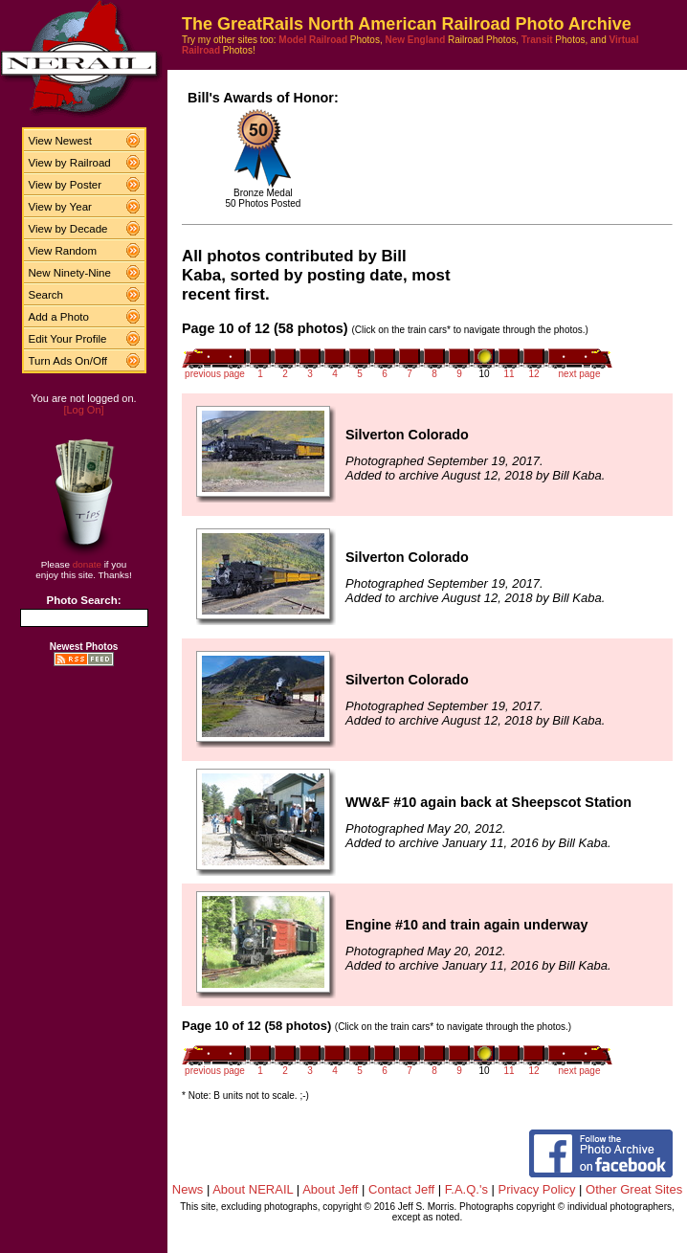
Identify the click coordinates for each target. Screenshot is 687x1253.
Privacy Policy (537, 1189)
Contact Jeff (401, 1189)
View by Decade (68, 229)
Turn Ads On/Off (68, 361)
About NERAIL (252, 1189)
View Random (63, 251)
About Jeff (330, 1189)
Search (46, 295)
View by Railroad (70, 162)
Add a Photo (59, 317)
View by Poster (65, 184)
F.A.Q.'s (466, 1189)
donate (87, 564)
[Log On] (83, 409)
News (188, 1189)
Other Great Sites (634, 1189)
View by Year (60, 207)
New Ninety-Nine (70, 273)
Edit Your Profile (68, 339)
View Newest (60, 140)
